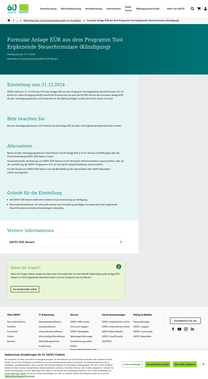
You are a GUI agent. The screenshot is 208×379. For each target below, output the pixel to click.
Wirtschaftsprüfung (71, 8)
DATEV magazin (141, 326)
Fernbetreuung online (81, 341)
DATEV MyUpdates (79, 331)
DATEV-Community (143, 331)
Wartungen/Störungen (81, 336)
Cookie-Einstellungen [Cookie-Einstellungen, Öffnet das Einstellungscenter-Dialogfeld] (132, 366)
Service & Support (79, 326)
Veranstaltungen (141, 321)
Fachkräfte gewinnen (49, 341)
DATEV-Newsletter (142, 336)
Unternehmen (113, 8)
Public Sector (128, 8)
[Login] (205, 8)
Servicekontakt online (25, 289)
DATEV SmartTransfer (112, 336)
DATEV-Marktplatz (48, 350)
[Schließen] (203, 366)
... (17, 20)
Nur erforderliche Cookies (158, 366)
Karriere (11, 341)
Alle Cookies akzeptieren (184, 366)
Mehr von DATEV (176, 8)
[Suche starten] (192, 8)
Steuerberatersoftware (50, 321)
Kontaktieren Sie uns (185, 320)
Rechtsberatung (93, 8)
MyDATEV (107, 341)
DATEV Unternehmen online (116, 326)
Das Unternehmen (16, 321)
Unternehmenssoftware (50, 331)
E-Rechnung (45, 345)
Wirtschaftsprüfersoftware (52, 336)
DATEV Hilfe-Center (79, 321)
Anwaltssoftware (47, 326)
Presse (10, 336)
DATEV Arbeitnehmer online (116, 321)
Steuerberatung (48, 8)
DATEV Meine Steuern (112, 331)
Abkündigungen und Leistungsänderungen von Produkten (52, 20)
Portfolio (11, 326)
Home (9, 20)
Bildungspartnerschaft (147, 8)
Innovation (12, 331)
